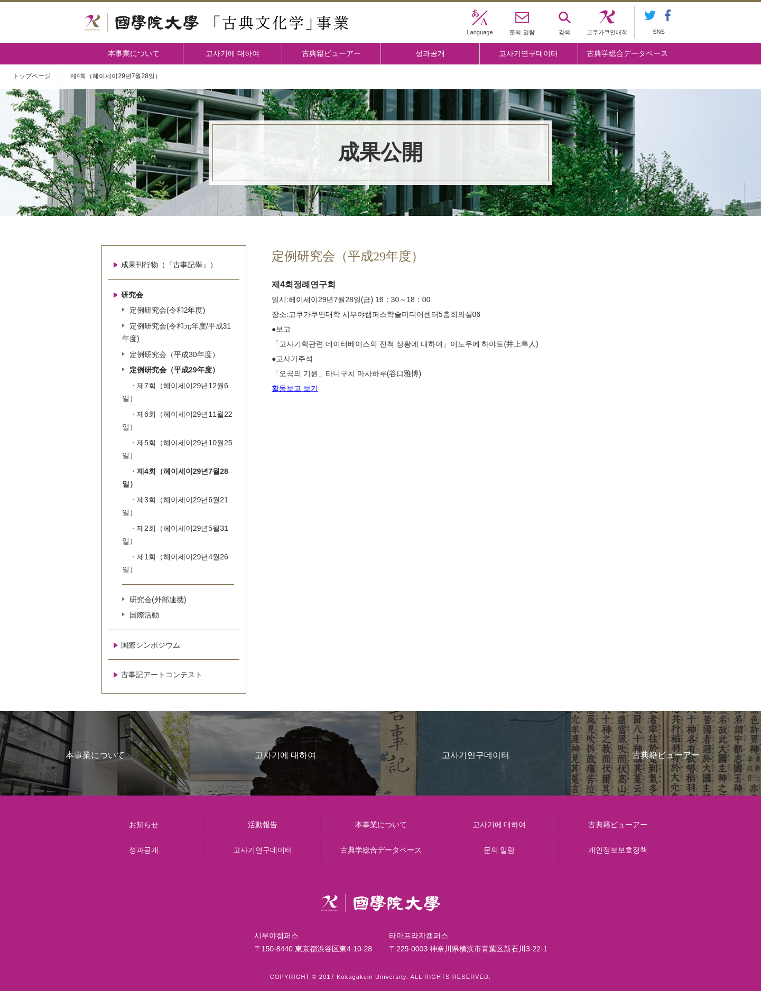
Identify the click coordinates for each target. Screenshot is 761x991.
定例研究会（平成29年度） (174, 370)
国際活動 (144, 615)
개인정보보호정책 (617, 850)
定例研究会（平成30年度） (174, 354)
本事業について (134, 53)
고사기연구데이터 (528, 53)
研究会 (132, 295)
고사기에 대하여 (232, 53)
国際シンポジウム (150, 645)
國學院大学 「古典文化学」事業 (216, 22)
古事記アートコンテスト (161, 674)
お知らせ (144, 824)
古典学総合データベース (627, 53)
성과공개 (430, 53)
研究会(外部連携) (157, 599)
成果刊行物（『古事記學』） (169, 264)
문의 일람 (499, 850)
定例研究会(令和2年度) (167, 310)
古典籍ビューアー (331, 53)
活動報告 (262, 824)
